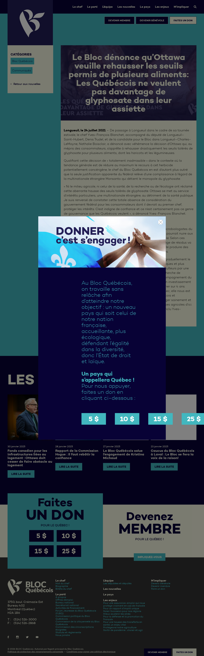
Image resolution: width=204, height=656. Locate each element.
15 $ (160, 419)
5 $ (94, 419)
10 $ (127, 419)
